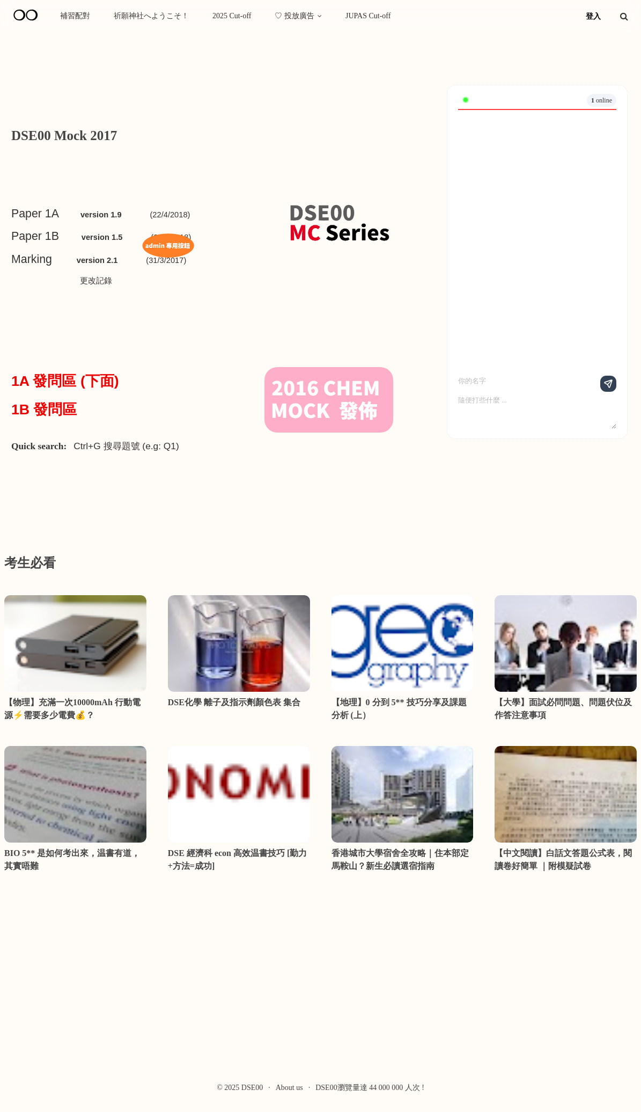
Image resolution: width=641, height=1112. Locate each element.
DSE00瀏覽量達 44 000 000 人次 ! (369, 1088)
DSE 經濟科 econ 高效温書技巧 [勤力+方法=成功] (237, 859)
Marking (31, 259)
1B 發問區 (46, 409)
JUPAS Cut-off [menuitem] (368, 16)
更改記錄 (96, 280)
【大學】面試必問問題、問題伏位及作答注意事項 (563, 709)
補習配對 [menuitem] (75, 16)
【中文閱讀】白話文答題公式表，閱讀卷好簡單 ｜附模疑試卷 (563, 859)
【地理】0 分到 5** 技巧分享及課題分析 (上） (399, 709)
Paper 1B (35, 236)
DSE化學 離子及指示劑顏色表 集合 (234, 702)
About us (289, 1088)
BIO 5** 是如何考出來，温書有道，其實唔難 (72, 859)
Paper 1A (35, 213)
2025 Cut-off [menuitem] (231, 16)
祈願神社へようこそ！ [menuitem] (151, 16)
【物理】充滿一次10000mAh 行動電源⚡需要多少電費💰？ (72, 709)
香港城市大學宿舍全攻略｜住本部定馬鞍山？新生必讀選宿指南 (400, 859)
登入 (593, 16)
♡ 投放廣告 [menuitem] (294, 16)
